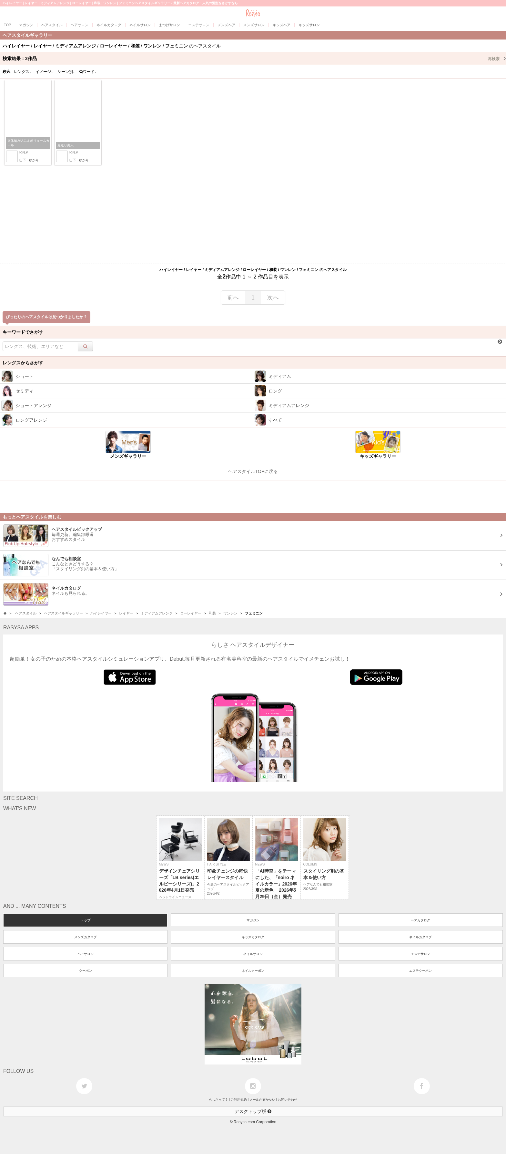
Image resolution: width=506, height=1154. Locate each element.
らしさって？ (218, 1099)
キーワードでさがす (23, 332)
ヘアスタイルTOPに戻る (253, 471)
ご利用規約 (239, 1099)
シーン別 (66, 71)
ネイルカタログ (420, 937)
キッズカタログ (253, 937)
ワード (87, 71)
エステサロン (420, 954)
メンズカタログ (85, 937)
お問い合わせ (287, 1099)
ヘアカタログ (420, 920)
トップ (85, 920)
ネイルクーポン (253, 970)
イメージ (44, 71)
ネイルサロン (253, 954)
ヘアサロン (85, 954)
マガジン (253, 920)
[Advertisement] (253, 218)
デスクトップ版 (253, 1111)
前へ (233, 297)
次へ (273, 297)
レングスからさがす (23, 362)
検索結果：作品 (254, 58)
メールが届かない (262, 1099)
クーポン (85, 970)
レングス (22, 71)
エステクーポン (420, 970)
